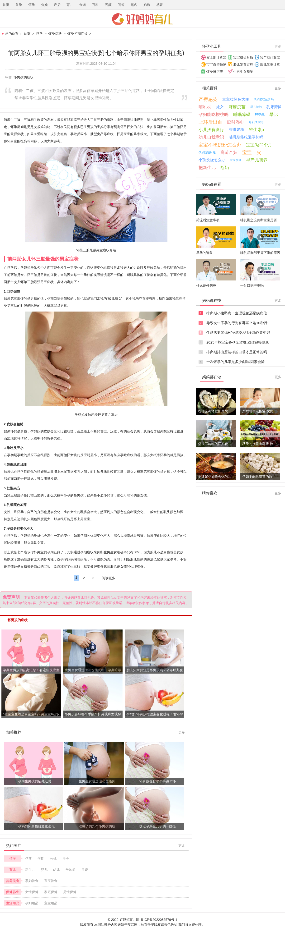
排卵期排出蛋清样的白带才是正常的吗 (236, 352)
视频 (108, 5)
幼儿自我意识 (211, 137)
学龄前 (71, 870)
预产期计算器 (270, 57)
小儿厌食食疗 (211, 129)
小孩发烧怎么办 (212, 160)
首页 (6, 5)
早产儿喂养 (256, 160)
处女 (220, 107)
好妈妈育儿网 (142, 19)
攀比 (273, 114)
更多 (181, 732)
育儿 (69, 5)
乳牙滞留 (274, 107)
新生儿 (30, 870)
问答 (121, 5)
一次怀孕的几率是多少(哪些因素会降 (235, 362)
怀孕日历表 (214, 71)
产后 (57, 5)
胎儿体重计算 (270, 64)
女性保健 (31, 892)
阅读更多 (108, 578)
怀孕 (31, 5)
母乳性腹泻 (256, 122)
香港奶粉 (236, 130)
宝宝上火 (251, 152)
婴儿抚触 (256, 107)
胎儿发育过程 (243, 64)
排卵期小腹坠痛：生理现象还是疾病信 (236, 313)
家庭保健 (50, 892)
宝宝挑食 (235, 160)
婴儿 (44, 870)
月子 (65, 858)
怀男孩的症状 (23, 77)
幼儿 (56, 870)
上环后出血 (210, 122)
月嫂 (84, 870)
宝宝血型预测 (216, 64)
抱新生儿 (207, 167)
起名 (134, 5)
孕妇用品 (31, 903)
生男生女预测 (243, 71)
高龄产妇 (229, 152)
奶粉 (146, 5)
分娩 (44, 5)
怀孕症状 (55, 34)
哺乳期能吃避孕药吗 (246, 137)
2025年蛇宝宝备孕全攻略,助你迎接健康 (237, 342)
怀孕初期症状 (77, 34)
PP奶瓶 (260, 114)
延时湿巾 (235, 122)
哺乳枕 (205, 107)
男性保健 (69, 892)
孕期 (41, 858)
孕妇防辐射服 (207, 152)
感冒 (159, 5)
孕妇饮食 (31, 881)
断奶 (224, 167)
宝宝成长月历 (243, 57)
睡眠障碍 (241, 114)
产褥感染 (208, 99)
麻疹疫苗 (237, 107)
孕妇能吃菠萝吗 (264, 99)
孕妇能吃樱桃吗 (213, 114)
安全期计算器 (216, 57)
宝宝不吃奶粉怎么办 (220, 144)
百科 (95, 5)
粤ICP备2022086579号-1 (158, 920)
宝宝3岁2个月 (259, 144)
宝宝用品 (50, 903)
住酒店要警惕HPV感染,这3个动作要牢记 (238, 333)
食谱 (82, 5)
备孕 (18, 5)
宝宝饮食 (50, 881)
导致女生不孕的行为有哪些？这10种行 (236, 323)
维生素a (256, 129)
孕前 (28, 858)
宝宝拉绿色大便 (235, 99)
